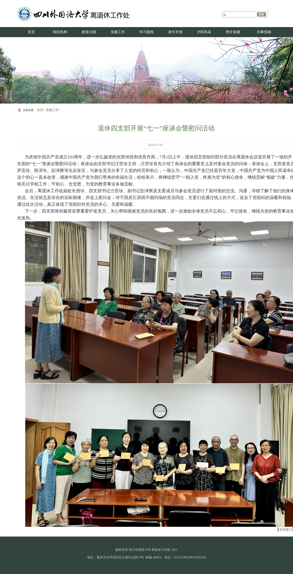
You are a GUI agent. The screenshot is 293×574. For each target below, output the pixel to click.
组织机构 (60, 32)
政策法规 (89, 32)
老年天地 (175, 32)
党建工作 (118, 32)
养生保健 (233, 32)
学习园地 (146, 32)
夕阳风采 (204, 32)
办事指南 (264, 32)
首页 (31, 32)
